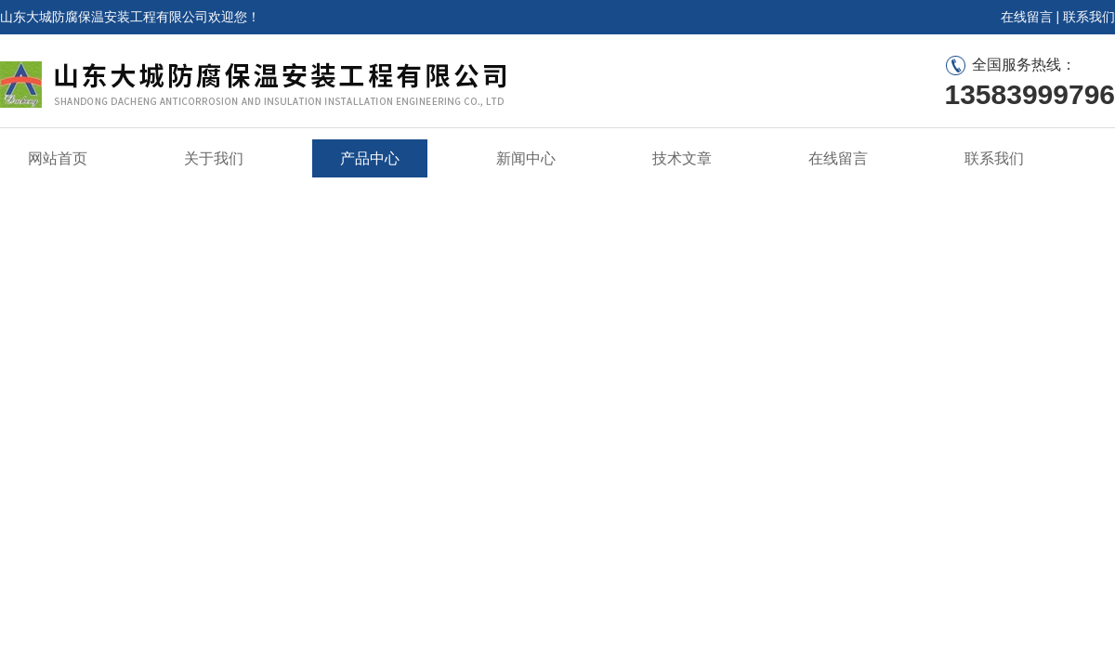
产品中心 (370, 158)
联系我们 (1089, 16)
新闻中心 (526, 158)
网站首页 (57, 158)
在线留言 (1027, 16)
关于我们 (213, 158)
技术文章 (682, 158)
